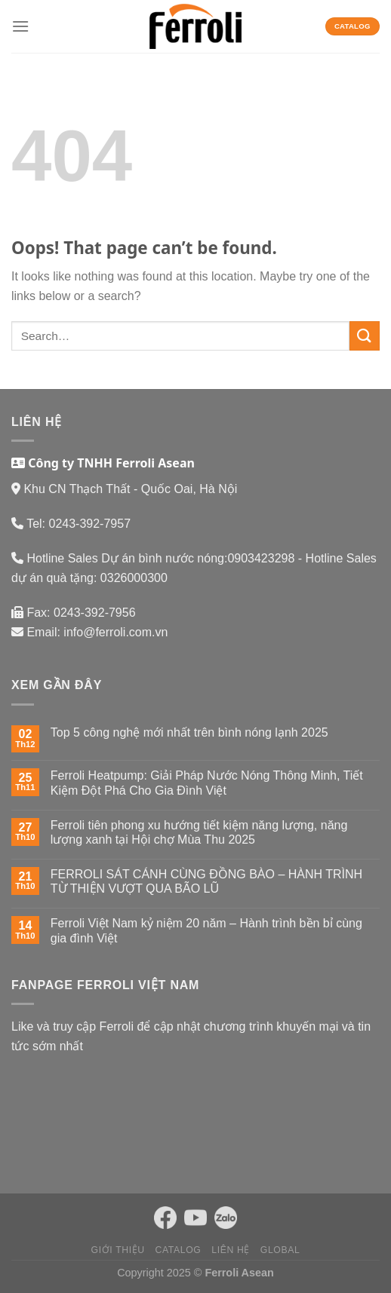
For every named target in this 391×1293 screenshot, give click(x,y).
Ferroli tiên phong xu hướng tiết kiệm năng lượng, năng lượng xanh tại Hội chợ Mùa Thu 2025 (199, 832)
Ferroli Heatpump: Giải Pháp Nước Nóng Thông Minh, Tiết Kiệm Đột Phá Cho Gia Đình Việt (207, 782)
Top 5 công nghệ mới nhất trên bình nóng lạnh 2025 (189, 732)
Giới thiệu (118, 1250)
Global (280, 1250)
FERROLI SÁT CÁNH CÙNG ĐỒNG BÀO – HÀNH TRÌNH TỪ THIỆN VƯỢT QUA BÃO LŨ (206, 881)
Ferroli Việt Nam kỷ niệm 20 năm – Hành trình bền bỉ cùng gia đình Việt (206, 930)
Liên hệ (230, 1250)
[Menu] (20, 26)
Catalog (178, 1250)
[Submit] (364, 336)
